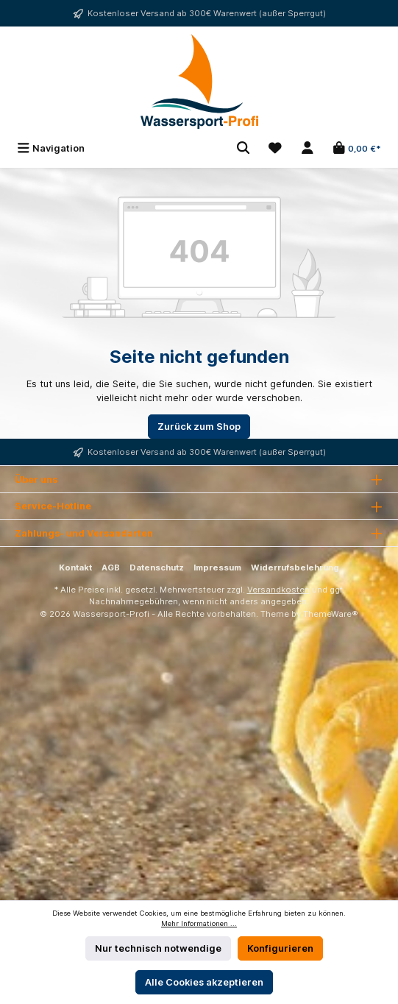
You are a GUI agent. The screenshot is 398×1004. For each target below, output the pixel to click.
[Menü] (50, 148)
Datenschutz (156, 567)
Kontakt (75, 567)
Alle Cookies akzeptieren (204, 982)
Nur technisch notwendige (158, 948)
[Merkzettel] (275, 148)
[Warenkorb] (357, 148)
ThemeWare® (330, 614)
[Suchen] (243, 148)
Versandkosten (278, 589)
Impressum (217, 567)
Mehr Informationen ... (199, 923)
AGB (111, 567)
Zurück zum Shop (199, 426)
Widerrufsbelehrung (295, 567)
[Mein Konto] (307, 148)
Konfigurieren (280, 948)
